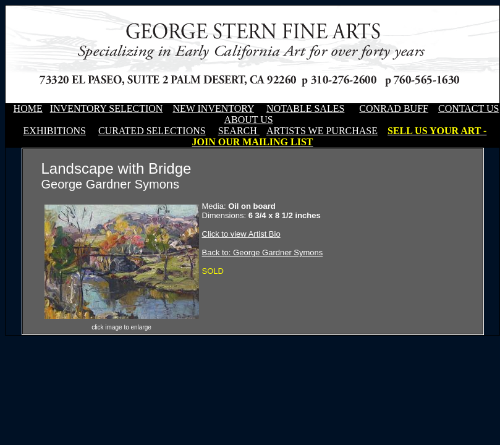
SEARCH (239, 130)
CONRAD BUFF (393, 108)
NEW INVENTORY (213, 108)
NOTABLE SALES (305, 108)
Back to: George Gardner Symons (262, 252)
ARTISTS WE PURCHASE (322, 130)
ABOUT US (248, 119)
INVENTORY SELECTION (106, 108)
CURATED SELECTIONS (152, 130)
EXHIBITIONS (54, 130)
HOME (28, 108)
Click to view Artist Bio (241, 234)
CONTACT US (468, 108)
